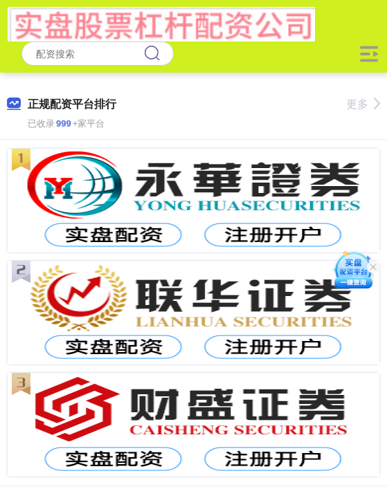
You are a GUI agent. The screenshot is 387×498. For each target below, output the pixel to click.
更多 (363, 104)
